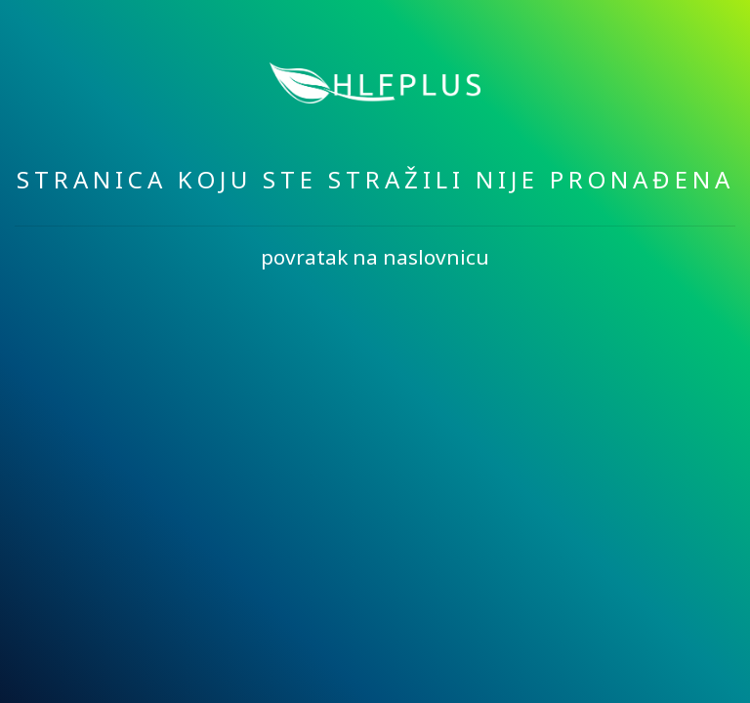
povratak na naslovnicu (375, 256)
